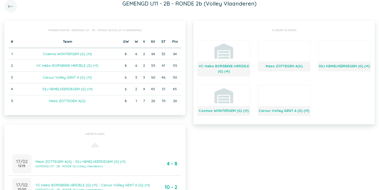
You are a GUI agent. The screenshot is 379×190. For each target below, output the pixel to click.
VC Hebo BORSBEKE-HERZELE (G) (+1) (67, 65)
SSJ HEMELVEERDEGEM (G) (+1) (67, 89)
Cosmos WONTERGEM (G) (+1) (67, 54)
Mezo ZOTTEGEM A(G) (67, 101)
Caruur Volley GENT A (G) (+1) (67, 77)
